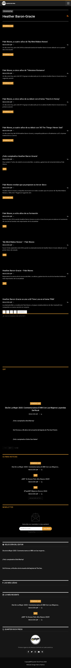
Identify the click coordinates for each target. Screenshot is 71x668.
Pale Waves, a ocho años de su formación (20, 213)
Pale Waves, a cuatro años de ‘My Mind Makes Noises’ (25, 42)
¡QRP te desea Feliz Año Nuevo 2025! (36, 479)
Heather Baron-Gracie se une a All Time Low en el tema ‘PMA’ (28, 299)
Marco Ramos (40, 665)
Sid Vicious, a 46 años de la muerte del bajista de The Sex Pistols (35, 430)
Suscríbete (47, 528)
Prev (5, 448)
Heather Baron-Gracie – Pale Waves (18, 270)
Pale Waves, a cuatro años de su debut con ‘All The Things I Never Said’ (33, 127)
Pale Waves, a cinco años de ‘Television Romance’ (24, 70)
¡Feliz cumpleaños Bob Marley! (23, 421)
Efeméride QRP (8, 26)
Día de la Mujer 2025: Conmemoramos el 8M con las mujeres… (35, 467)
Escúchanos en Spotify (14, 316)
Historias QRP (7, 197)
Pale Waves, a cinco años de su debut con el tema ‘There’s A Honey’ (31, 99)
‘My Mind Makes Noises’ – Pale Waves (18, 242)
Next (11, 448)
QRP (4, 169)
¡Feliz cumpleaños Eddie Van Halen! (25, 439)
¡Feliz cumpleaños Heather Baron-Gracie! (20, 156)
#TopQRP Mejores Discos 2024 (35, 491)
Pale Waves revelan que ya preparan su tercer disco (24, 185)
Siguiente (22, 312)
